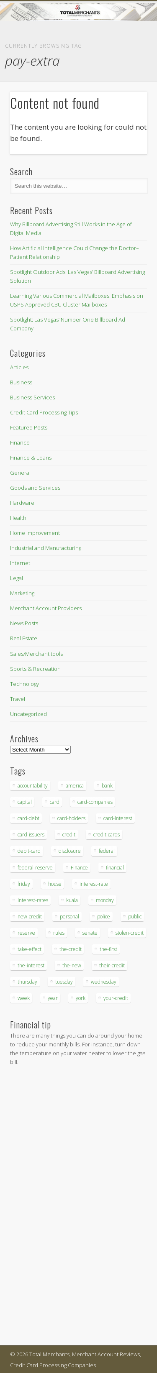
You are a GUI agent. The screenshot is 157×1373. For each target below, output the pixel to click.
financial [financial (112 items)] (115, 867)
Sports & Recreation (35, 668)
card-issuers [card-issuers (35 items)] (31, 834)
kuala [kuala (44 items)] (72, 900)
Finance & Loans (30, 457)
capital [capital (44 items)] (25, 801)
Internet (20, 563)
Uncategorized (28, 714)
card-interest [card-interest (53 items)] (117, 818)
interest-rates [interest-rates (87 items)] (33, 900)
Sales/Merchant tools (36, 653)
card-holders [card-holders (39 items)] (71, 818)
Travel (17, 699)
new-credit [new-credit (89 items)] (30, 916)
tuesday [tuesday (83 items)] (64, 981)
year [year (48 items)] (53, 998)
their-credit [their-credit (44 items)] (112, 965)
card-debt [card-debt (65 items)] (28, 818)
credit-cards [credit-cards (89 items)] (106, 834)
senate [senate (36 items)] (90, 932)
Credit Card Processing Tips (44, 412)
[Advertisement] (35, 1207)
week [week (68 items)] (24, 998)
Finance (20, 442)
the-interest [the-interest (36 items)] (31, 965)
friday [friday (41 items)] (24, 883)
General (20, 472)
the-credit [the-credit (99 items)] (70, 949)
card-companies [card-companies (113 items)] (95, 801)
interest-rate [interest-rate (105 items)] (94, 883)
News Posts (24, 623)
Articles (19, 367)
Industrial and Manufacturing (45, 548)
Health (18, 518)
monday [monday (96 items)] (105, 900)
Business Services (32, 397)
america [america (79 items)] (75, 785)
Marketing (22, 593)
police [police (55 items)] (103, 916)
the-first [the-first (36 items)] (108, 949)
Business (21, 382)
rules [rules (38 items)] (58, 932)
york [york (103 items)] (80, 998)
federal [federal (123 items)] (107, 850)
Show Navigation (126, 75)
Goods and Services (35, 487)
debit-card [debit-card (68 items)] (29, 850)
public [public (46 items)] (135, 916)
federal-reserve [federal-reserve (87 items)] (35, 867)
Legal (16, 578)
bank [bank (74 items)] (107, 785)
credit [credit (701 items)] (68, 834)
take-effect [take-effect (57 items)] (29, 949)
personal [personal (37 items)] (69, 916)
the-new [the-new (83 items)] (71, 965)
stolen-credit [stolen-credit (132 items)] (130, 932)
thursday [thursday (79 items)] (27, 981)
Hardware (22, 502)
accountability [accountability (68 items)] (33, 785)
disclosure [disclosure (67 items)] (70, 850)
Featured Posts (28, 427)
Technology (24, 684)
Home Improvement (35, 533)
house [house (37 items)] (55, 883)
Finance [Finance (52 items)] (79, 867)
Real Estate (23, 638)
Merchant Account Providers (46, 608)
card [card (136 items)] (54, 801)
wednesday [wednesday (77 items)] (103, 981)
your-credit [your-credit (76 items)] (115, 998)
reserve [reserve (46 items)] (26, 932)
